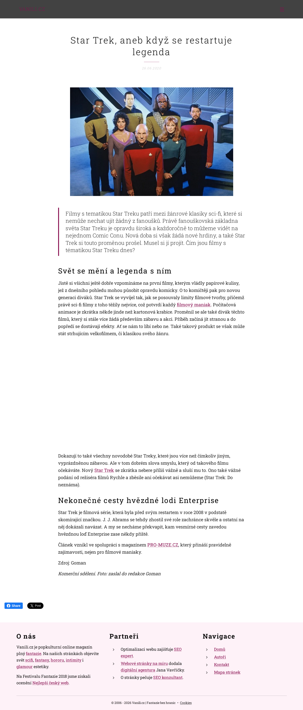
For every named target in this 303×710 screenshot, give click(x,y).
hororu (57, 660)
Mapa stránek (227, 672)
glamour (24, 666)
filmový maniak (194, 304)
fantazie (33, 653)
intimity (73, 660)
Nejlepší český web (50, 682)
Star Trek (104, 470)
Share (14, 606)
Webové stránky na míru (144, 663)
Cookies (186, 703)
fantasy (42, 660)
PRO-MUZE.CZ (162, 545)
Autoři (220, 657)
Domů (219, 649)
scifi (29, 660)
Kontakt (221, 664)
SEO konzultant (167, 677)
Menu (282, 9)
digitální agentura (138, 669)
